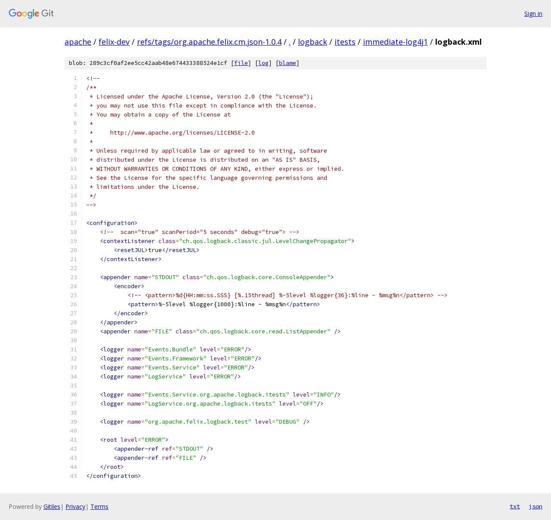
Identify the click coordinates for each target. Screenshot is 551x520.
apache (78, 42)
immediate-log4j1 (395, 42)
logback (312, 42)
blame (287, 63)
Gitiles (51, 506)
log (263, 63)
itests (345, 42)
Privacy (75, 506)
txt (515, 506)
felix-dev (114, 42)
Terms (99, 506)
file (241, 63)
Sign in (533, 13)
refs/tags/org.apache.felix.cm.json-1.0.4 (209, 42)
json (535, 506)
